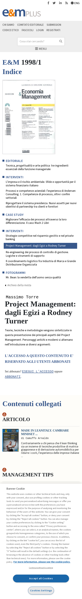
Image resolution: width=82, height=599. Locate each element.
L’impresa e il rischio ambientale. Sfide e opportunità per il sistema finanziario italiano (41, 183)
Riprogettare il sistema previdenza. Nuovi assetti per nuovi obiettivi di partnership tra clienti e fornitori (41, 205)
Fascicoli (27, 30)
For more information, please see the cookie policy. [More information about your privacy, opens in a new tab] (41, 562)
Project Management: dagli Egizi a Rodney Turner (36, 246)
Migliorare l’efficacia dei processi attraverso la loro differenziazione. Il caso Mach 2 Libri (36, 221)
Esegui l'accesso (37, 372)
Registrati (53, 30)
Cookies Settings (41, 590)
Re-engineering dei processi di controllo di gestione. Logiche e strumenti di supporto (37, 254)
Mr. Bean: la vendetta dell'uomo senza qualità (33, 277)
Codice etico (10, 30)
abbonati (13, 377)
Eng (75, 3)
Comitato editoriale (30, 25)
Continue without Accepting (41, 567)
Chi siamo (8, 25)
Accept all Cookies (41, 578)
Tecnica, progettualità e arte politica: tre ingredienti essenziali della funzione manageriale (37, 167)
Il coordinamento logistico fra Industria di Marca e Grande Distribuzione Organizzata (41, 262)
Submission (54, 25)
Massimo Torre (22, 297)
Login (40, 30)
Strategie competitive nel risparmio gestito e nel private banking (40, 237)
